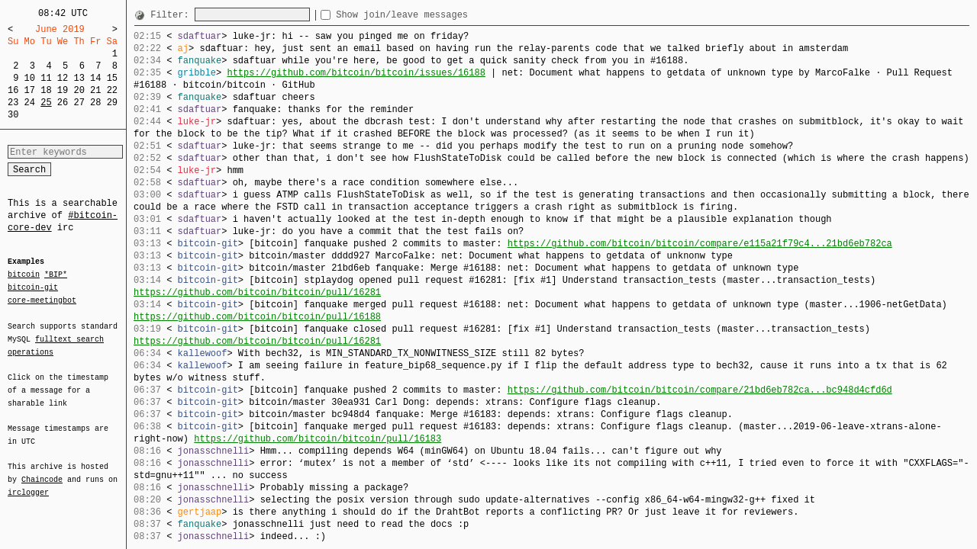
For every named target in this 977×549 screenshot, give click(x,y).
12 (62, 78)
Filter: (172, 14)
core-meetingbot (42, 299)
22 (112, 90)
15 (112, 78)
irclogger (28, 482)
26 (62, 102)
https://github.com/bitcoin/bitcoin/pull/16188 (257, 316)
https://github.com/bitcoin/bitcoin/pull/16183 (317, 438)
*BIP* (55, 275)
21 (95, 90)
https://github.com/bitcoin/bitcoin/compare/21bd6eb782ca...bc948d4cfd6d (700, 390)
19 (62, 90)
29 (112, 102)
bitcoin (24, 275)
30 (13, 114)
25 (45, 102)
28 (95, 102)
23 (13, 102)
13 (78, 78)
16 (13, 90)
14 (95, 78)
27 (78, 102)
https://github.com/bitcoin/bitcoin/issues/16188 (356, 72)
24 (29, 102)
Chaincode (42, 470)
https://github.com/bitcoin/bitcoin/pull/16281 (257, 292)
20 (78, 90)
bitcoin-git (33, 287)
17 (29, 90)
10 (29, 78)
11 (45, 78)
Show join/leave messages (429, 14)
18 (45, 90)
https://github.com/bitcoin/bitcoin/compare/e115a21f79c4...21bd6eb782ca (700, 243)
